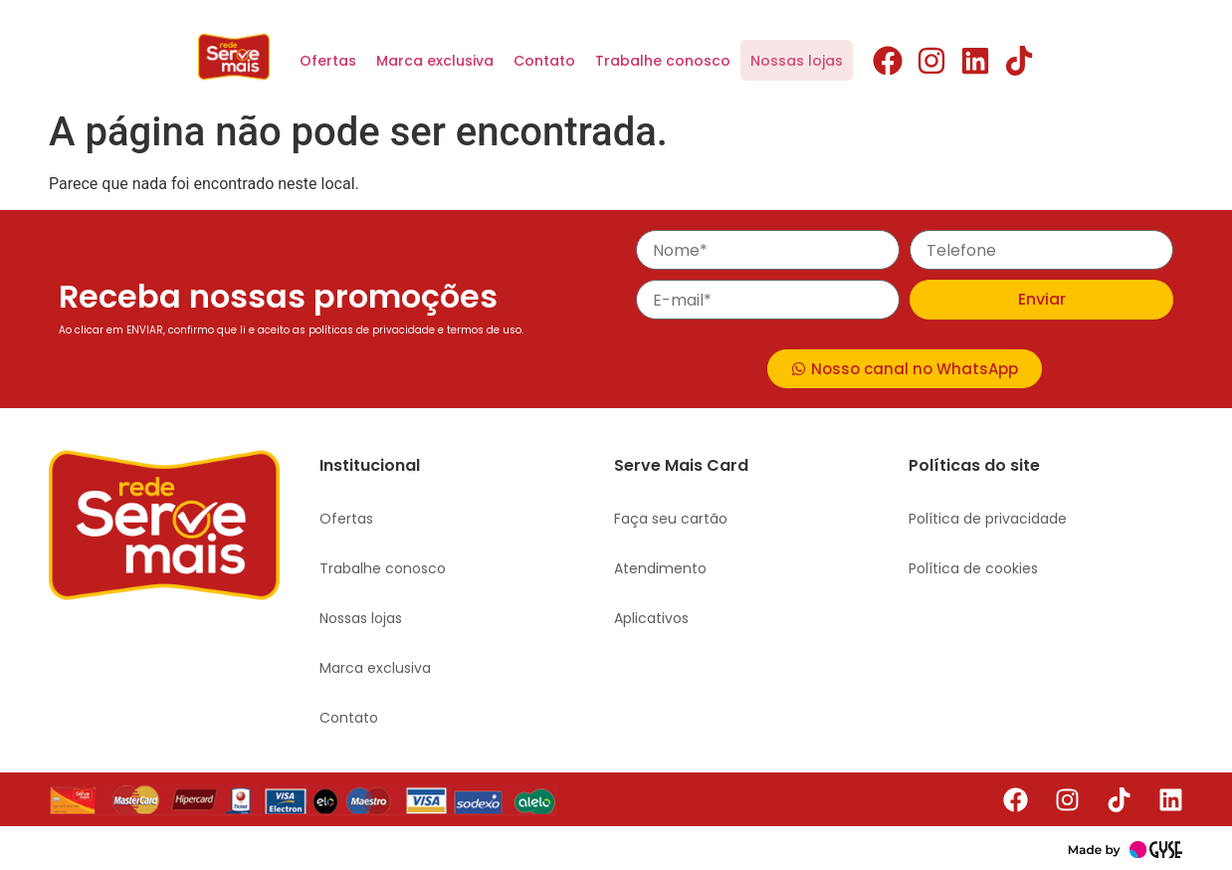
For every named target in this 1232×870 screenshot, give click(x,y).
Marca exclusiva (435, 61)
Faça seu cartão (670, 519)
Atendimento (660, 568)
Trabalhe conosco (662, 61)
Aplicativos (651, 618)
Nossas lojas (796, 61)
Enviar (1042, 299)
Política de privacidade (988, 519)
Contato (544, 61)
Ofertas (328, 61)
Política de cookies (973, 568)
